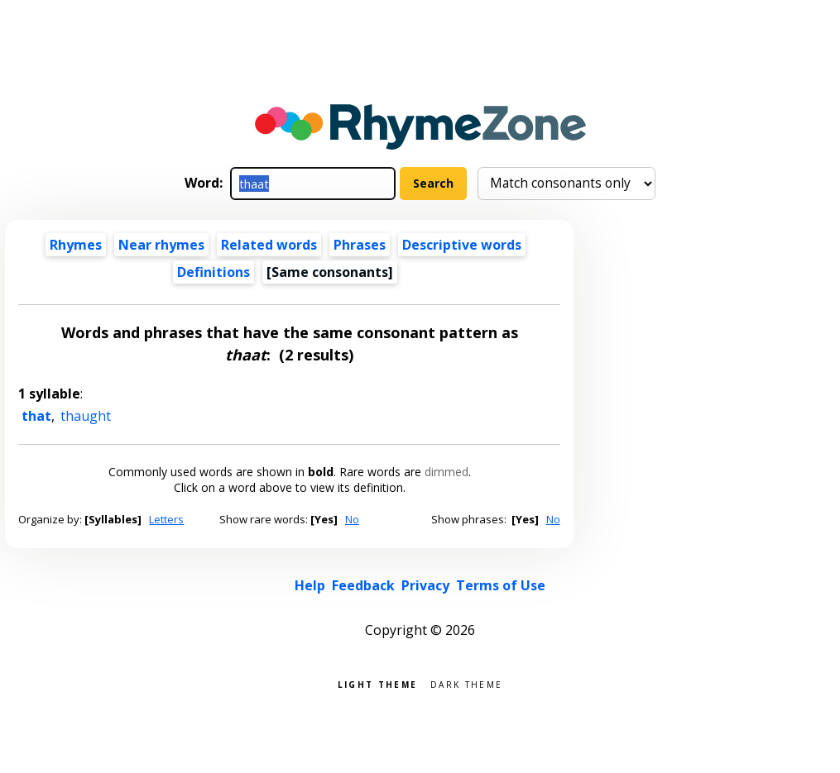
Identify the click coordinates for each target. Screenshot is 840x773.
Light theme (377, 683)
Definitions (213, 272)
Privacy (425, 585)
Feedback (363, 585)
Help (310, 585)
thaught (85, 416)
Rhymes (76, 245)
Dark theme (466, 683)
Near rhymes (161, 245)
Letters (166, 519)
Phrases (360, 245)
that (36, 416)
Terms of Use (500, 585)
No (352, 519)
